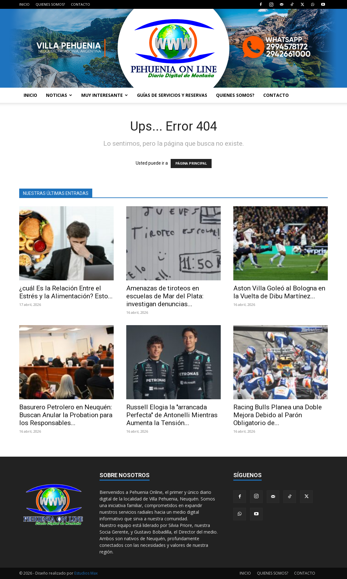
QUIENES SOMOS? (50, 4)
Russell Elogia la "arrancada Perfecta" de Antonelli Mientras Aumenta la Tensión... (172, 415)
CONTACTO (80, 4)
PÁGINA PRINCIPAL (191, 163)
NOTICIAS (59, 95)
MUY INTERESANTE (104, 95)
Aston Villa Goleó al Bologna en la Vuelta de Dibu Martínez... (279, 292)
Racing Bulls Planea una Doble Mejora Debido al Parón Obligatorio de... (277, 415)
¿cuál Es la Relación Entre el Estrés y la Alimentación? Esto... (66, 292)
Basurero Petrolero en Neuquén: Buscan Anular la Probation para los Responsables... (65, 415)
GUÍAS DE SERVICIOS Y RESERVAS (172, 95)
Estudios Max (86, 573)
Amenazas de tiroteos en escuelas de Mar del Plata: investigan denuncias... (164, 296)
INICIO (24, 4)
